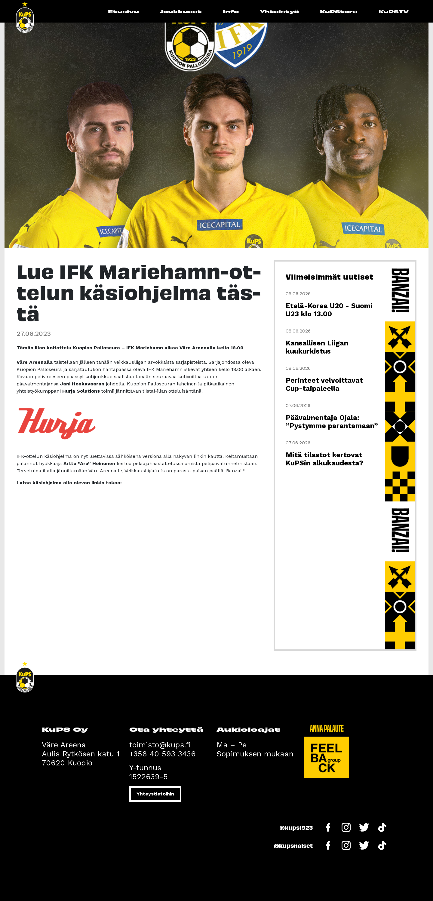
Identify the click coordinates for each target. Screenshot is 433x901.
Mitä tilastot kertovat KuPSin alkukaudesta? (324, 459)
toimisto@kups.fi (160, 744)
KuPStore (339, 11)
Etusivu (123, 11)
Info (231, 11)
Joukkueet (181, 11)
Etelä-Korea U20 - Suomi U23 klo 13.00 (329, 310)
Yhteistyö (279, 11)
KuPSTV (394, 11)
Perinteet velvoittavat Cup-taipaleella (324, 384)
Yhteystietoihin (155, 794)
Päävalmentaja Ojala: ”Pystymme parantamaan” (332, 422)
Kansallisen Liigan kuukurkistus (317, 347)
